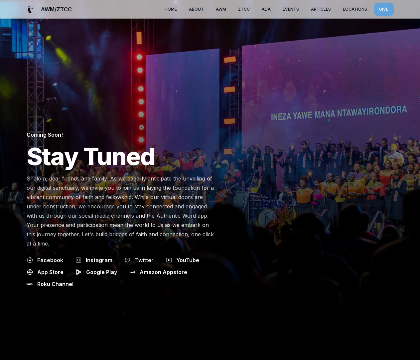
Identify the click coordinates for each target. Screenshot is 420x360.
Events (291, 9)
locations (355, 9)
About (196, 9)
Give (383, 9)
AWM (221, 9)
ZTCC (244, 9)
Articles (321, 9)
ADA (266, 9)
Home (171, 9)
